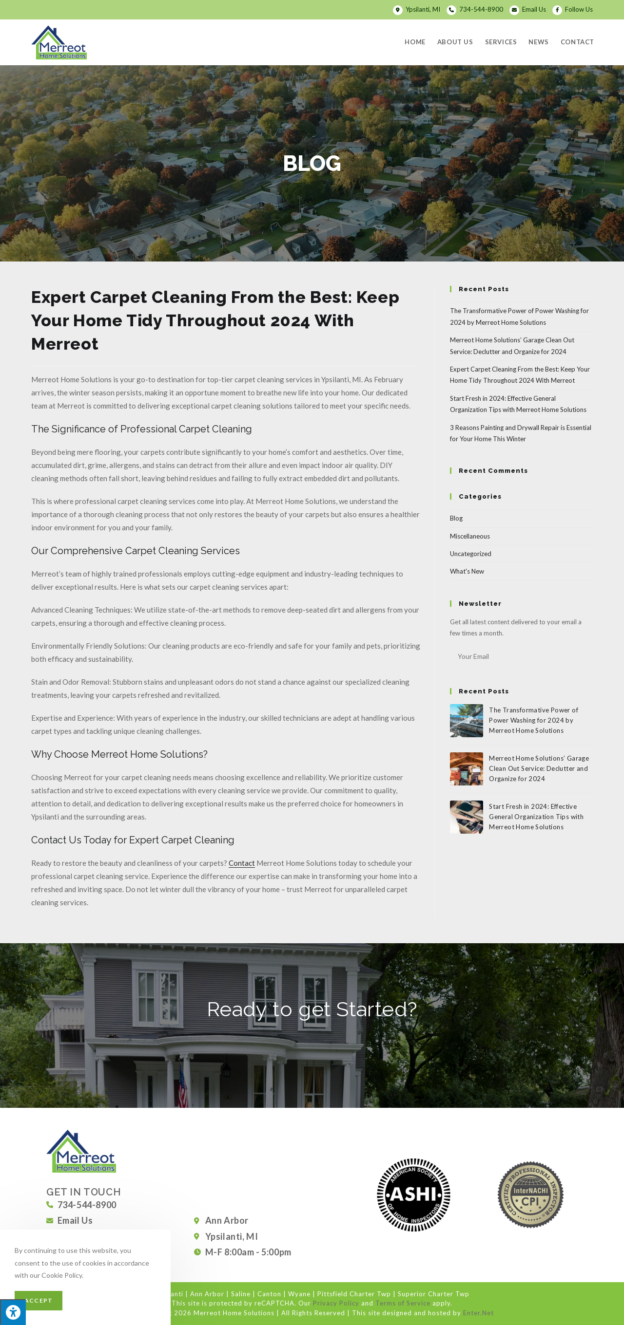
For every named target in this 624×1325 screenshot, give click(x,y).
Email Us (534, 9)
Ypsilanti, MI (424, 9)
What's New (467, 571)
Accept (38, 1300)
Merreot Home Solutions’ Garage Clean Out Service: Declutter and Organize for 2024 (539, 768)
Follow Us (579, 9)
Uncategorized (470, 554)
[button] (312, 1040)
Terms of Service (402, 1303)
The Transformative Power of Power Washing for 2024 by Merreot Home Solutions (533, 720)
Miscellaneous (470, 536)
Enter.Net (478, 1313)
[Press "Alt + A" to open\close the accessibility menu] (13, 1312)
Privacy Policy (336, 1303)
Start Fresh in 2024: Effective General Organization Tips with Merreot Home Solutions (536, 816)
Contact (242, 862)
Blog (456, 518)
